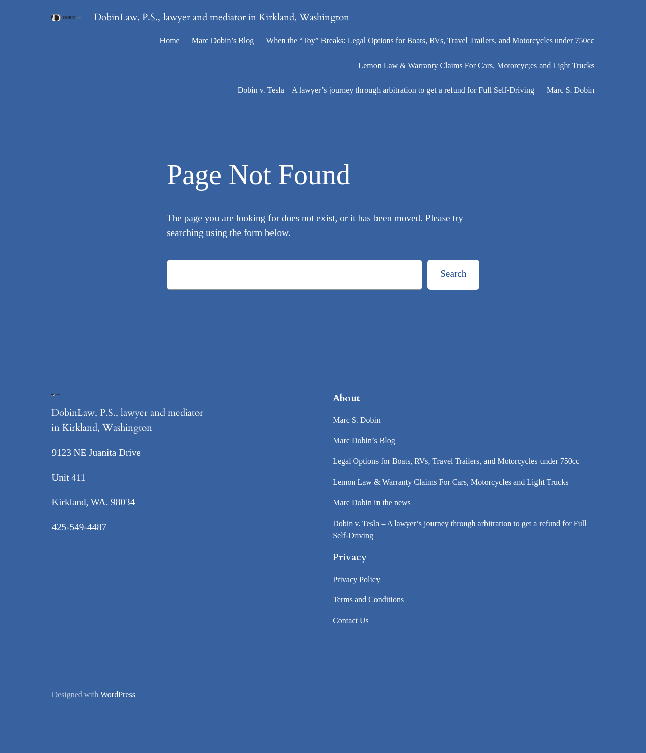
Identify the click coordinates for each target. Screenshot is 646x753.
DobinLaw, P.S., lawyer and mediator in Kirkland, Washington (221, 17)
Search (453, 273)
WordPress (117, 694)
